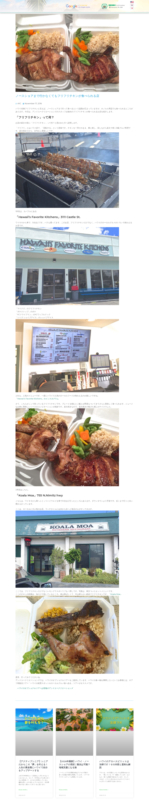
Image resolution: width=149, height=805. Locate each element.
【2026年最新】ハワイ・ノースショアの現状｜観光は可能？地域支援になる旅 (74, 764)
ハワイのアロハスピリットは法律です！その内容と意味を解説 (114, 764)
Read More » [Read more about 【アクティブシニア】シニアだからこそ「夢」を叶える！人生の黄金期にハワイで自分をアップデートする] (23, 790)
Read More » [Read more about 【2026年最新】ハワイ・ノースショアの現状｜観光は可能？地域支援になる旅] (63, 790)
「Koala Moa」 (115, 594)
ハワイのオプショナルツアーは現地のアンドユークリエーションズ (45, 688)
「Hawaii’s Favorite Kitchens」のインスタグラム (37, 399)
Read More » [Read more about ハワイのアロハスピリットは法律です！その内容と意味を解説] (103, 790)
